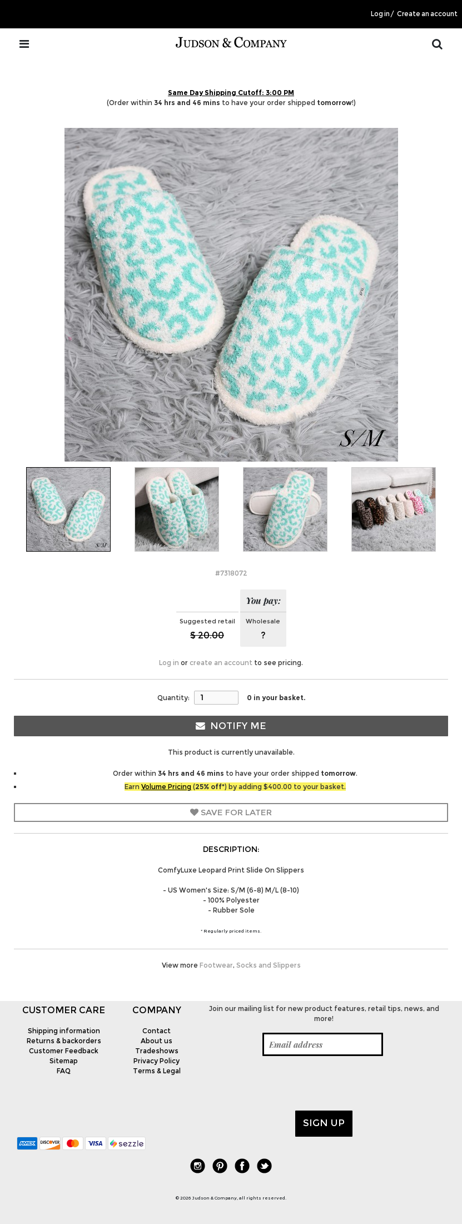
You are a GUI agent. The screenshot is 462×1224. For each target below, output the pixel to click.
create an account (221, 662)
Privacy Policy (156, 1061)
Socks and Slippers (268, 965)
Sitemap (63, 1061)
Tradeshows (156, 1051)
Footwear (216, 965)
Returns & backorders (64, 1041)
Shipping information (64, 1031)
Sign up (324, 1122)
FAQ (64, 1071)
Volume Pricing (166, 786)
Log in (380, 14)
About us (156, 1041)
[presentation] (286, 1083)
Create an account (427, 14)
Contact (156, 1031)
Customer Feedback (63, 1051)
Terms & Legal (157, 1071)
